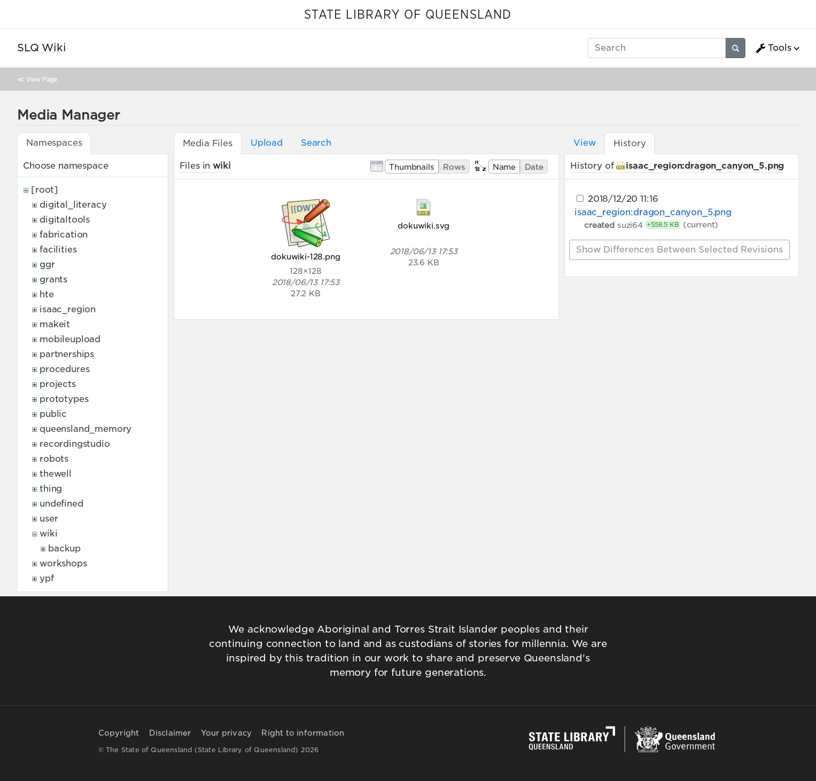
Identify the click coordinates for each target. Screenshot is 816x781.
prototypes (64, 399)
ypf (47, 578)
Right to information (302, 733)
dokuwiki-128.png (305, 256)
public (53, 414)
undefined (61, 504)
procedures (64, 369)
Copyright (118, 733)
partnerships (67, 354)
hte (47, 294)
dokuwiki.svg (423, 225)
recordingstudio (75, 444)
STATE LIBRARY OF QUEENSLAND (407, 15)
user (49, 519)
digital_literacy (73, 205)
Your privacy (226, 733)
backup (64, 548)
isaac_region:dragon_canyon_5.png (705, 166)
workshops (63, 563)
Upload (267, 143)
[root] (44, 190)
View (584, 143)
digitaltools (65, 220)
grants (53, 279)
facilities (58, 249)
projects (58, 384)
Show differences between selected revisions (679, 249)
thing (51, 489)
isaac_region (68, 309)
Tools (773, 48)
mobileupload (70, 339)
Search (316, 143)
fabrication (64, 235)
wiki (48, 533)
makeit (55, 324)
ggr (47, 264)
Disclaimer (170, 733)
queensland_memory (85, 429)
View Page (41, 79)
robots (54, 459)
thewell (56, 474)
